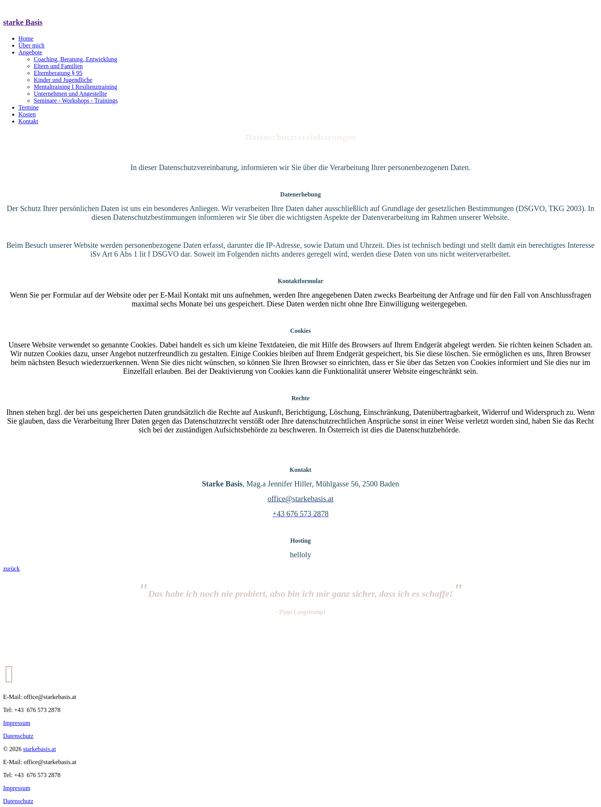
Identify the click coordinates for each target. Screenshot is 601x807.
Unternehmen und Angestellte (70, 93)
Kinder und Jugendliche (63, 80)
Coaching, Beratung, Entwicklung (75, 59)
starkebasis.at (39, 749)
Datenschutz (18, 736)
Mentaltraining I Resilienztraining (75, 86)
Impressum (16, 723)
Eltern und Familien (58, 66)
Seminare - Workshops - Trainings (76, 100)
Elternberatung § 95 (58, 73)
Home (25, 38)
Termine (28, 107)
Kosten (27, 114)
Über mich (31, 45)
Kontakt (28, 121)
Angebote (30, 52)
